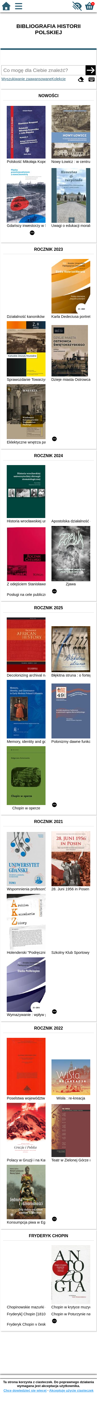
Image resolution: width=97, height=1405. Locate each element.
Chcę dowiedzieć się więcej (24, 1390)
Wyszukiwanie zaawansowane (26, 79)
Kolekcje (59, 79)
